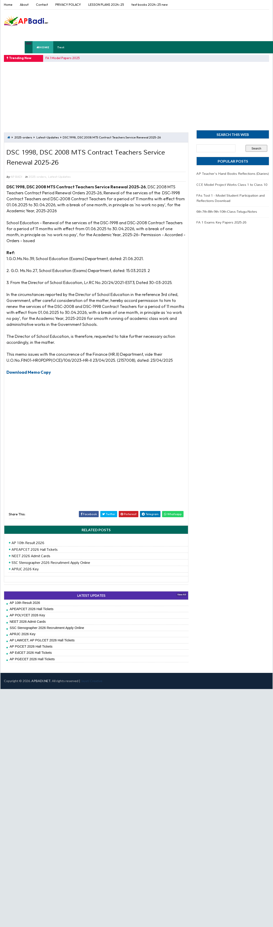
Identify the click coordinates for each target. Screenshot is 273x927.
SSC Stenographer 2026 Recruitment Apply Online (51, 562)
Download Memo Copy (28, 372)
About (24, 5)
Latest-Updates (47, 137)
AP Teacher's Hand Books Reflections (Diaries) (232, 173)
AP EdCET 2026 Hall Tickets (31, 652)
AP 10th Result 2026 (28, 543)
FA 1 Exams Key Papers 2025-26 (221, 222)
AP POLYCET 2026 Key (27, 615)
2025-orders (23, 137)
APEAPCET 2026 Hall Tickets (35, 549)
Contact (42, 5)
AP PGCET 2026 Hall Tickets (31, 646)
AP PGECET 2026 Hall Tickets (32, 659)
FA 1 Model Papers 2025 (62, 58)
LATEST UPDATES (91, 595)
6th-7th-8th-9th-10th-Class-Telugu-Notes (226, 211)
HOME (42, 47)
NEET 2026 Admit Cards (31, 556)
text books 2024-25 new (149, 5)
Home (8, 5)
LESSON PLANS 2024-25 (106, 5)
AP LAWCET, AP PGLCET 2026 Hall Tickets (42, 640)
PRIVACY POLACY (68, 5)
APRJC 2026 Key (25, 569)
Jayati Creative (91, 681)
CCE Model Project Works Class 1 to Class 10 (231, 184)
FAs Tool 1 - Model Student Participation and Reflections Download (230, 198)
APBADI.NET (40, 681)
